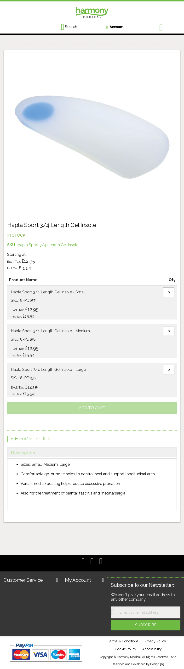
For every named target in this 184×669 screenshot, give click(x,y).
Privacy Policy (155, 641)
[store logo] (92, 13)
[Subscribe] (145, 625)
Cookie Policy (125, 649)
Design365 (157, 664)
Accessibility (152, 649)
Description (23, 452)
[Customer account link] (115, 27)
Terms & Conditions (123, 641)
